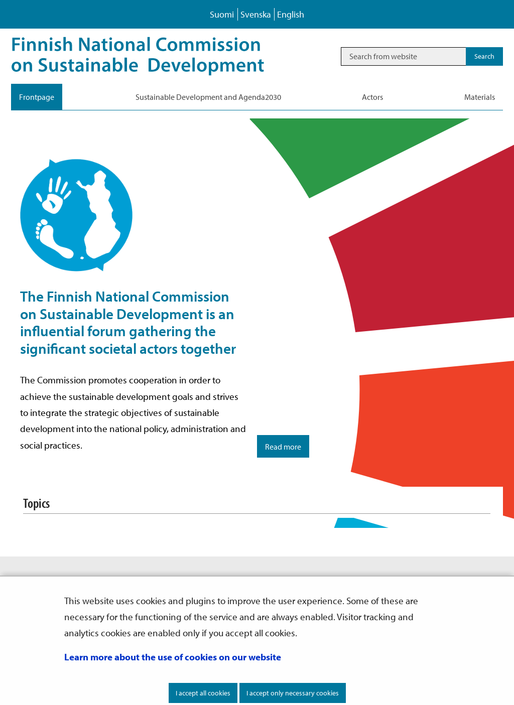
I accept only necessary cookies (292, 692)
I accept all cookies (203, 692)
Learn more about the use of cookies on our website (172, 657)
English (290, 14)
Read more (283, 447)
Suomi (222, 14)
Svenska (255, 14)
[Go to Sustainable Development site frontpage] (152, 56)
